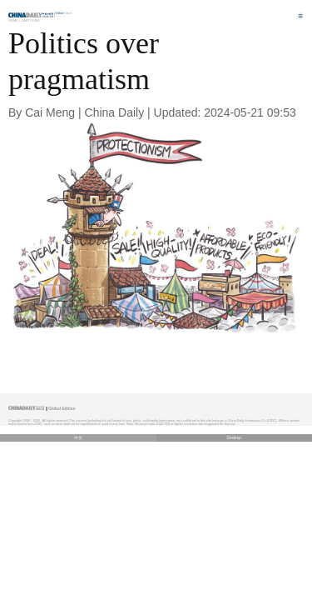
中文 (78, 438)
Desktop (233, 438)
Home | (14, 20)
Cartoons (30, 20)
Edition (64, 13)
